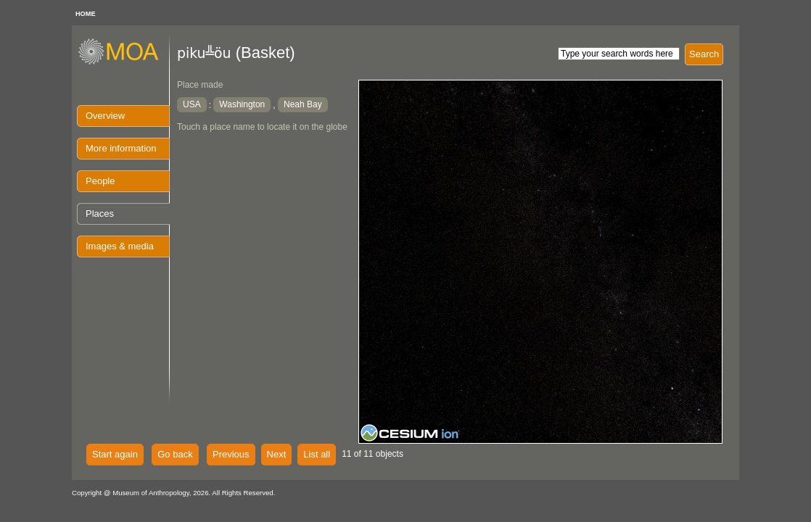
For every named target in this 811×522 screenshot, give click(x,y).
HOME (85, 13)
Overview (105, 115)
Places (100, 213)
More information (121, 148)
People (100, 180)
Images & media (120, 246)
